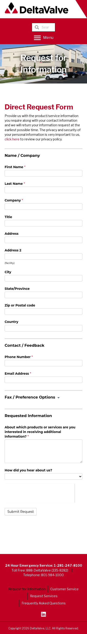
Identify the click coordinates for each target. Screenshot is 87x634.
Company (14, 200)
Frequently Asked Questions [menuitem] (44, 603)
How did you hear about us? (28, 470)
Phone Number (19, 357)
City (8, 272)
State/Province (17, 289)
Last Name (15, 184)
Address (12, 234)
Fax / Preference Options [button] (32, 397)
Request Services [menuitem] (44, 596)
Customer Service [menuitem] (64, 589)
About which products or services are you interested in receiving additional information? (40, 432)
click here (12, 139)
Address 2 (13, 250)
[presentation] (39, 493)
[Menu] (43, 38)
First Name (15, 167)
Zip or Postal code (20, 305)
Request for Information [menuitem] (26, 589)
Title (8, 217)
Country (11, 322)
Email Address (18, 373)
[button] (43, 614)
